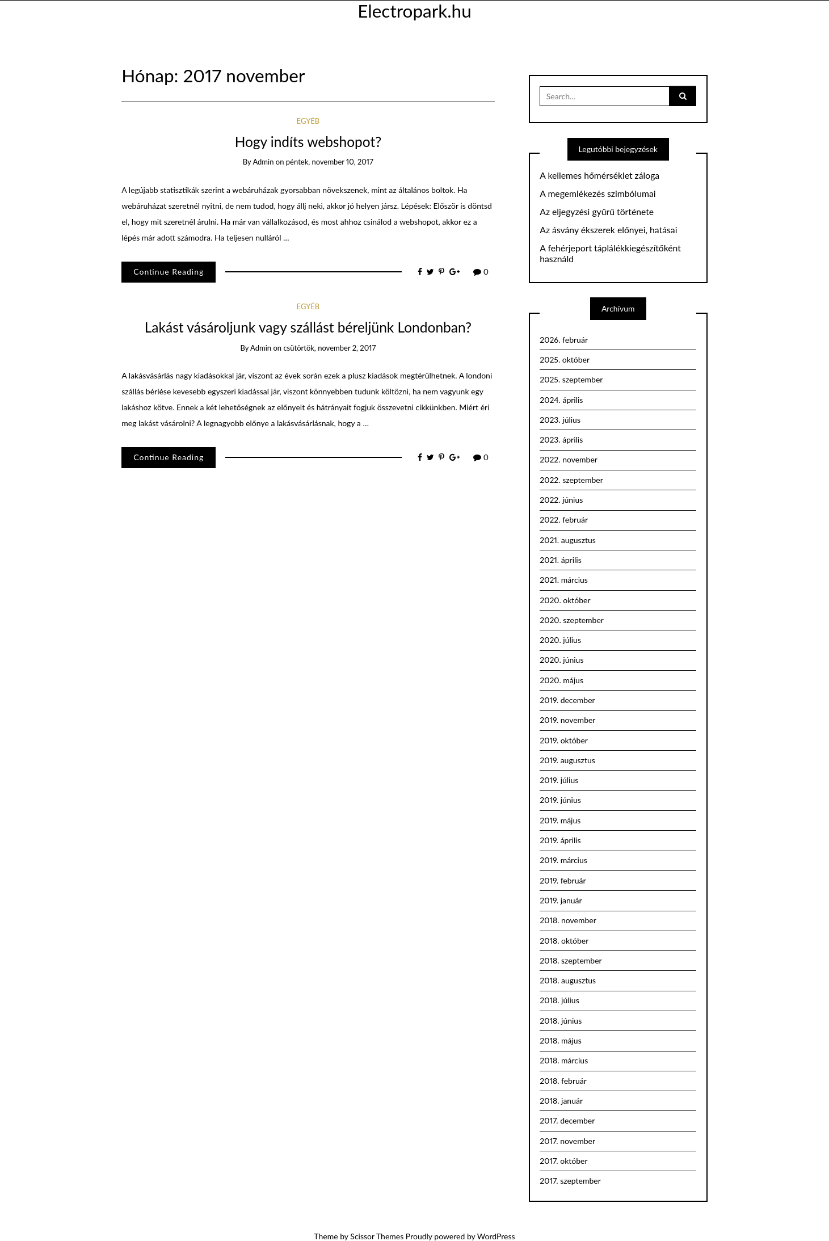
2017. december (567, 1120)
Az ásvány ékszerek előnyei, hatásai (608, 230)
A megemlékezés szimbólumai (597, 193)
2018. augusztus (568, 980)
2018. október (564, 940)
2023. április (561, 439)
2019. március (563, 860)
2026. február (564, 339)
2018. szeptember (570, 960)
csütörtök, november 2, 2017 (329, 347)
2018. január (561, 1100)
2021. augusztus (568, 540)
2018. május (561, 1040)
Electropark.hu (414, 11)
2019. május (560, 820)
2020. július (560, 640)
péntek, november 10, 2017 (329, 161)
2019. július (559, 780)
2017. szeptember (570, 1180)
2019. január (561, 900)
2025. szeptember (571, 379)
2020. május (561, 680)
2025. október (565, 359)
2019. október (564, 740)
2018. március (564, 1060)
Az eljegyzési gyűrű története (597, 212)
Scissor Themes (376, 1236)
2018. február (563, 1081)
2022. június (561, 499)
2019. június (560, 800)
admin (263, 161)
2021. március (564, 579)
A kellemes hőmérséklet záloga (599, 175)
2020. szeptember (572, 620)
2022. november (568, 459)
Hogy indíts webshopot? (308, 141)
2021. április (561, 560)
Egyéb (308, 120)
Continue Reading (168, 271)
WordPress (496, 1236)
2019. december (567, 700)
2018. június (561, 1020)
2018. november (568, 920)
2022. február (564, 519)
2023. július (560, 419)
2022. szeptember (571, 480)
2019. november (567, 720)
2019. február (563, 880)
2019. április (560, 840)
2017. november (567, 1141)
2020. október (565, 600)
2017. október (563, 1161)
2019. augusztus (567, 760)
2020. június (561, 659)
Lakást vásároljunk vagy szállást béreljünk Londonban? (308, 327)
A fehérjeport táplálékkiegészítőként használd (610, 253)
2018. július (559, 1000)
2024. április (561, 400)
